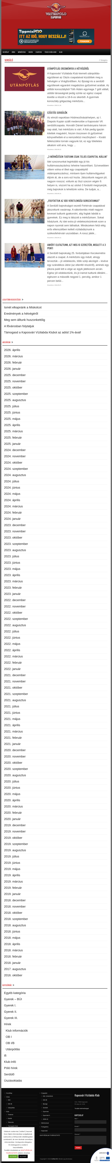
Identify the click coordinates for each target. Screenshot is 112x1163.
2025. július (11, 406)
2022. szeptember (16, 619)
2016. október (13, 975)
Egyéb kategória (15, 993)
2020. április (12, 800)
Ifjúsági (45, 1104)
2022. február (13, 662)
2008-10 (45, 1119)
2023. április (12, 575)
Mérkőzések (22, 52)
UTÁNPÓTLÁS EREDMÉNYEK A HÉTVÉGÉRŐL (68, 68)
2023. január (12, 594)
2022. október (13, 612)
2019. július (11, 856)
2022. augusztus (15, 625)
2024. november (15, 456)
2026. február (13, 362)
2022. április (12, 650)
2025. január (12, 443)
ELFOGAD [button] (13, 1156)
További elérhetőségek (82, 1108)
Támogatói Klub (13, 1126)
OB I (9, 1036)
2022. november (15, 606)
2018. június (12, 931)
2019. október (13, 837)
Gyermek (46, 1111)
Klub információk (17, 1030)
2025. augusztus (15, 400)
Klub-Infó (10, 1061)
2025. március (13, 431)
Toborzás (11, 1122)
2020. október (13, 762)
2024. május (12, 493)
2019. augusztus (15, 850)
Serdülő (9, 1074)
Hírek (13, 52)
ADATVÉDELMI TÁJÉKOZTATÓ (50, 1135)
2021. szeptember (16, 694)
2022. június (12, 637)
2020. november (15, 756)
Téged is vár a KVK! (50, 52)
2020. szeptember (16, 769)
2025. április (12, 425)
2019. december (15, 825)
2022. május (12, 644)
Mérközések (45, 1123)
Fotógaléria (44, 1127)
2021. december (15, 675)
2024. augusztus (15, 475)
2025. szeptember (16, 393)
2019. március (13, 881)
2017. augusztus (15, 969)
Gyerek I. (10, 1005)
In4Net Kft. (54, 1159)
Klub (60, 52)
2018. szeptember (16, 919)
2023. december (15, 525)
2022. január (12, 669)
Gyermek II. (46, 1115)
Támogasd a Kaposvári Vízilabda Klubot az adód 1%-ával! (42, 332)
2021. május (12, 719)
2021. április (12, 725)
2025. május (12, 418)
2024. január (12, 518)
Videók (30, 52)
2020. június (12, 787)
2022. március (13, 656)
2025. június (12, 412)
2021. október (13, 687)
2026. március (13, 356)
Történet (10, 1114)
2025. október (13, 387)
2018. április (12, 944)
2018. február (13, 956)
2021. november (15, 681)
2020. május (12, 794)
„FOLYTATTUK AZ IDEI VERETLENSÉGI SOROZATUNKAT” (73, 201)
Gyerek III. (11, 1018)
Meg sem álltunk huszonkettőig (24, 319)
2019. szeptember (16, 844)
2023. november (15, 531)
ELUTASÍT (23, 1156)
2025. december (15, 375)
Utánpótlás (13, 1049)
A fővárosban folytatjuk (19, 326)
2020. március (13, 806)
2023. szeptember (16, 544)
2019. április (12, 875)
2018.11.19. (57, 105)
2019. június (12, 862)
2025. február (13, 437)
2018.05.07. (57, 285)
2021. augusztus (15, 700)
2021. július (11, 706)
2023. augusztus (15, 550)
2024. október (13, 462)
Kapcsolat (44, 1131)
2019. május (12, 869)
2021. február (13, 737)
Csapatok (39, 52)
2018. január (12, 962)
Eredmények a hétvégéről (21, 313)
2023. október (13, 537)
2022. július (11, 631)
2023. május (12, 569)
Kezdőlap (6, 52)
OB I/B (10, 1043)
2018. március (13, 950)
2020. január (12, 819)
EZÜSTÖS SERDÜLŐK (57, 112)
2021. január (12, 744)
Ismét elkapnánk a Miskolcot (23, 307)
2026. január (12, 368)
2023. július (11, 556)
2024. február (13, 512)
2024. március (13, 506)
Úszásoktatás (13, 1080)
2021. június (12, 712)
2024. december (15, 450)
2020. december (15, 750)
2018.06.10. (57, 193)
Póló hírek (11, 1068)
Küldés (78, 1147)
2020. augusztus (15, 775)
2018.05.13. (57, 237)
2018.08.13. (57, 149)
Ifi (5, 1055)
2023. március (13, 581)
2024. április (12, 500)
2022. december (15, 600)
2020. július (11, 781)
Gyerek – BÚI (13, 999)
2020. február (13, 812)
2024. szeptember (16, 468)
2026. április (12, 350)
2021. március (13, 731)
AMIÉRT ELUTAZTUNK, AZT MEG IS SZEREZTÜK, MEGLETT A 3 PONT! (76, 246)
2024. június (12, 487)
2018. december (15, 900)
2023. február (13, 587)
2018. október (13, 912)
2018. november (15, 906)
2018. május (12, 937)
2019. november (15, 831)
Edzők (10, 1118)
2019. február (13, 887)
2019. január (12, 894)
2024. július (11, 481)
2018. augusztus (15, 925)
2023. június (12, 562)
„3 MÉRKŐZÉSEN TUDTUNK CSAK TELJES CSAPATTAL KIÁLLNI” (77, 156)
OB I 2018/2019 (48, 1096)
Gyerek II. (10, 1011)
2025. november (15, 381)
